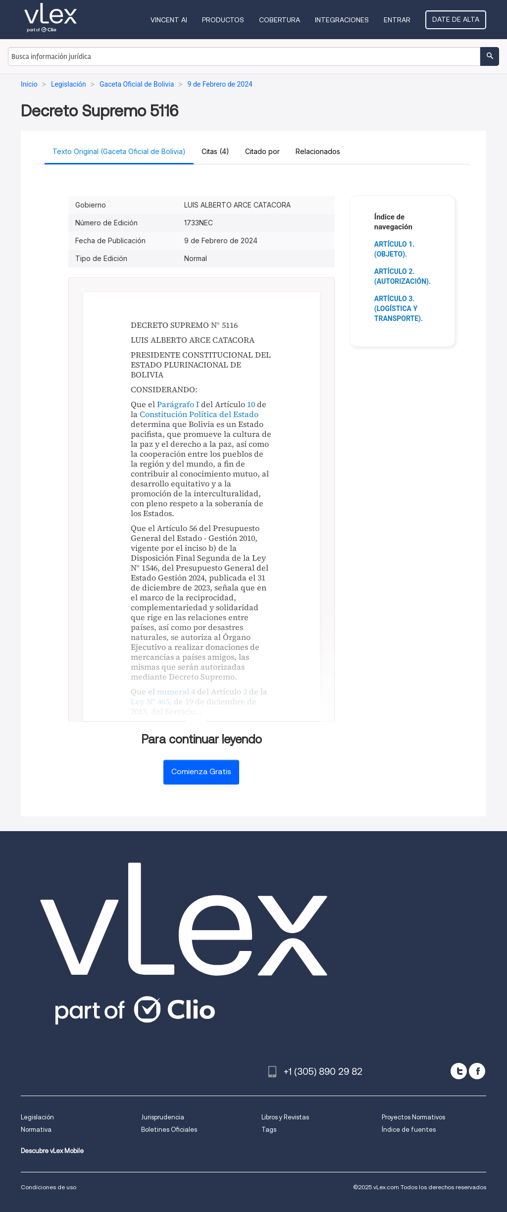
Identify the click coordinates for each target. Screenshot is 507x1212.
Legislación (37, 1117)
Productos (223, 20)
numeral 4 (176, 691)
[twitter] (459, 1071)
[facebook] (477, 1071)
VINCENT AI (169, 20)
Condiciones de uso (48, 1187)
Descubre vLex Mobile (52, 1151)
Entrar (397, 20)
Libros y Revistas (285, 1117)
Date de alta (455, 19)
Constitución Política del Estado (199, 414)
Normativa (36, 1129)
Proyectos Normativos (413, 1117)
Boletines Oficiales (169, 1129)
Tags (268, 1129)
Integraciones (342, 20)
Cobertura (279, 20)
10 (251, 404)
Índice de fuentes (409, 1129)
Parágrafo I (178, 404)
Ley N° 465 (150, 701)
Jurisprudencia (162, 1117)
